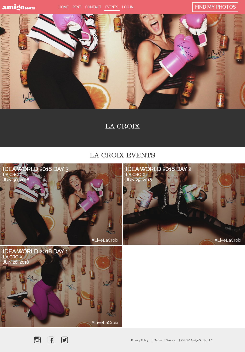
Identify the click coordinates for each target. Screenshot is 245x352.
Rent (76, 7)
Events (111, 7)
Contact (93, 7)
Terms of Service (165, 340)
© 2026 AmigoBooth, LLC (196, 340)
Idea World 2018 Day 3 (35, 169)
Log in (127, 7)
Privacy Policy (139, 340)
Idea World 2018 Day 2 (158, 169)
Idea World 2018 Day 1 (35, 251)
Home (63, 7)
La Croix (12, 174)
